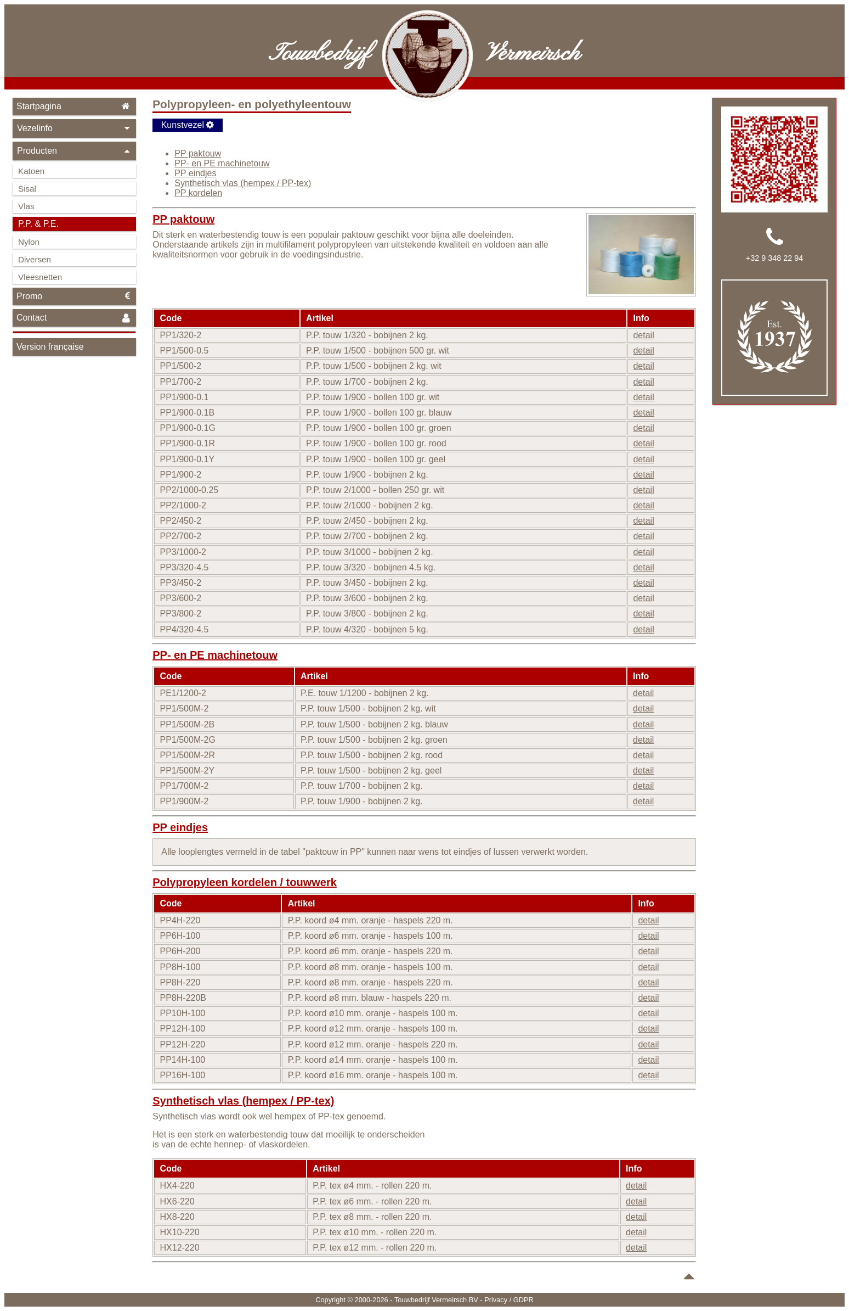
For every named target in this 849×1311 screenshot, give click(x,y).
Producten (74, 150)
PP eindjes (195, 173)
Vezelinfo (74, 128)
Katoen (31, 171)
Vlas (26, 206)
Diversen (34, 259)
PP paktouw (197, 153)
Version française (50, 346)
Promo (74, 296)
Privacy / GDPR (509, 1300)
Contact (74, 318)
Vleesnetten (40, 277)
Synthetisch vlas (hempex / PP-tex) (242, 183)
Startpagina (74, 106)
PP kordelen (198, 193)
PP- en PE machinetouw (221, 163)
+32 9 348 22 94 (774, 258)
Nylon (28, 241)
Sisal (27, 188)
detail (643, 335)
